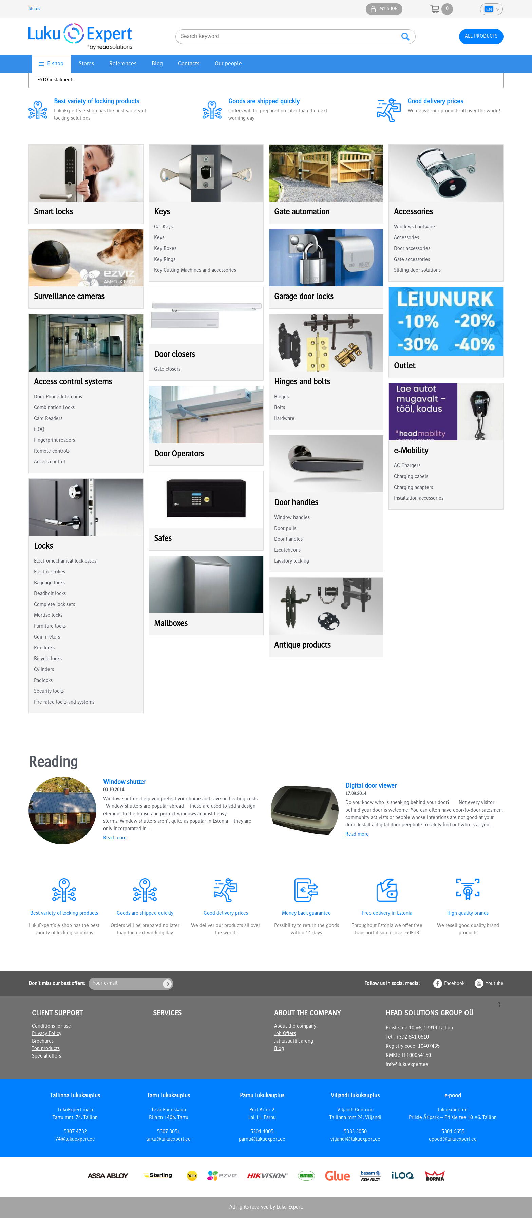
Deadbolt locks (50, 594)
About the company (295, 1026)
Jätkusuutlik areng (293, 1041)
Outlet (404, 366)
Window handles (292, 518)
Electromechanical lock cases (65, 561)
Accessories (413, 212)
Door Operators (179, 454)
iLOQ (39, 430)
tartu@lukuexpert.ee (168, 1139)
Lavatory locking (291, 561)
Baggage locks (49, 583)
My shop (388, 9)
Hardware (284, 419)
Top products (46, 1049)
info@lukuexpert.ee (407, 1065)
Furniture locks (50, 626)
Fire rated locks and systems (64, 702)
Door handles (296, 503)
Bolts (279, 408)
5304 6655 (452, 1132)
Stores (34, 9)
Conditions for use (51, 1026)
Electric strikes (49, 572)
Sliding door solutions (417, 270)
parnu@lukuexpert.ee (262, 1139)
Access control (49, 462)
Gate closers (167, 370)
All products (481, 36)
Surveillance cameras (69, 297)
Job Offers (285, 1034)
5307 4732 (75, 1132)
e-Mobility (411, 451)
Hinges (281, 397)
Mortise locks (48, 615)
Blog (157, 64)
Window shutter (124, 782)
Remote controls (52, 451)
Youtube (495, 984)
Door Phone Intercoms (58, 397)
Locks (43, 547)
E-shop (55, 64)
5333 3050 (355, 1132)
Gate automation (302, 212)
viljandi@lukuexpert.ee (355, 1139)
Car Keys (163, 227)
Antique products (302, 646)
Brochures (43, 1041)
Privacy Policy (46, 1034)
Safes (163, 539)
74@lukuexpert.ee (75, 1139)
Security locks (49, 691)
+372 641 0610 (412, 1037)
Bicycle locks (48, 659)
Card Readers (48, 419)
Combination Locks (54, 408)
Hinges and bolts (302, 382)
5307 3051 (168, 1132)
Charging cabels (411, 477)
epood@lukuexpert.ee (453, 1139)
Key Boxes (165, 249)
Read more (115, 838)
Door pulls (285, 529)
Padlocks (43, 681)
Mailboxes (171, 624)
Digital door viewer (371, 786)
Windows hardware (414, 227)
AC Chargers (407, 466)
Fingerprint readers (54, 440)
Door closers (174, 355)
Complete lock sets (54, 605)
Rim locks (44, 648)
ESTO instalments (55, 80)
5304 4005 (261, 1132)
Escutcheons (287, 550)
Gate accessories (412, 260)
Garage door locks (304, 297)
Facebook (454, 984)
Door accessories (412, 249)
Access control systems (73, 382)
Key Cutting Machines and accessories (195, 270)
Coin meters (47, 637)
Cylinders (44, 670)
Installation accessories (418, 498)
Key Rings (164, 260)
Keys (162, 212)
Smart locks (53, 212)
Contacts (189, 64)
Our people (228, 64)
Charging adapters (413, 488)
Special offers (46, 1056)
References (122, 64)
